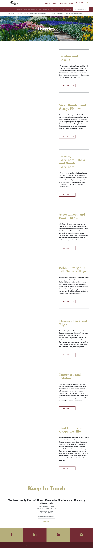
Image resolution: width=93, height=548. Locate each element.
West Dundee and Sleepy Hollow (39, 13)
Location (55, 3)
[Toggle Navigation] (84, 13)
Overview (11, 13)
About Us (47, 3)
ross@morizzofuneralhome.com (46, 516)
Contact (71, 3)
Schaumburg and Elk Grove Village (72, 270)
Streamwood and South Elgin (72, 216)
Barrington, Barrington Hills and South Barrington (66, 13)
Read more (69, 85)
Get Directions (46, 521)
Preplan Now (63, 3)
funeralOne (85, 545)
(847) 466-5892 (48, 513)
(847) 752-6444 (79, 3)
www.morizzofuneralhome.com (46, 518)
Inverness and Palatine (70, 376)
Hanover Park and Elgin (73, 323)
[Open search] (88, 3)
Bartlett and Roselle (22, 13)
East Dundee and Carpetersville (72, 430)
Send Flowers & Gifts (80, 9)
